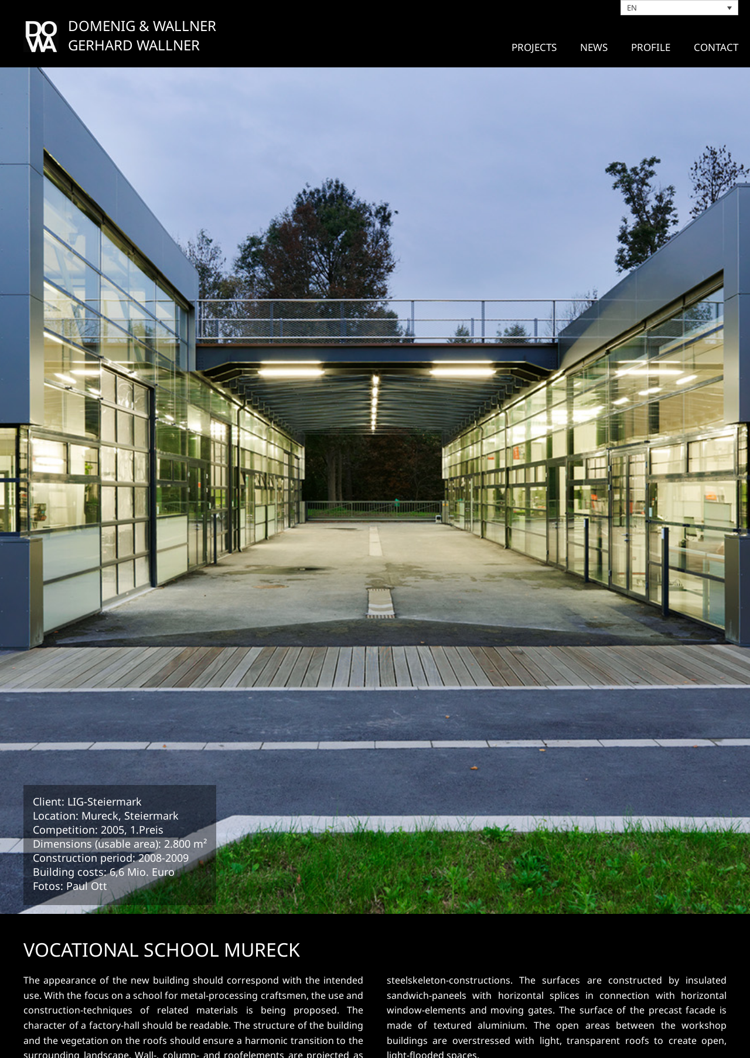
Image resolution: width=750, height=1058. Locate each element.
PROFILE (650, 47)
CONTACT (716, 47)
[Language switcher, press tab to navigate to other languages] (680, 7)
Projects (534, 47)
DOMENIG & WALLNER (142, 25)
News (594, 47)
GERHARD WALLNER (134, 44)
